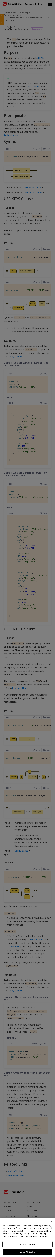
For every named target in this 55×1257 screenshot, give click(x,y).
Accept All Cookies (27, 1252)
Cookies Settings (27, 1244)
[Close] (52, 1222)
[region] (27, 1237)
